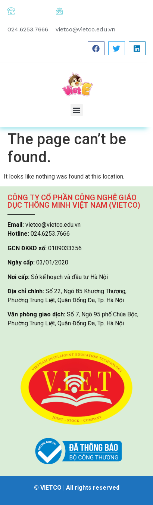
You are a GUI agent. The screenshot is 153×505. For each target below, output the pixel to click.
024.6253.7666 (27, 29)
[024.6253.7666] (11, 11)
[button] (96, 48)
